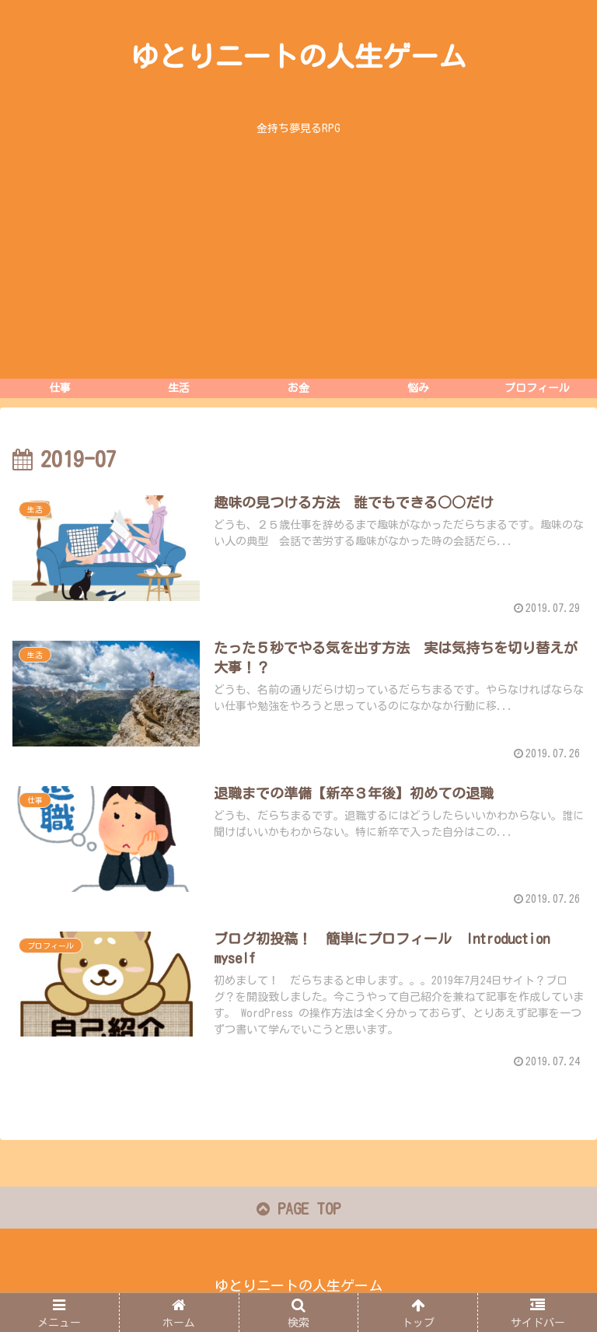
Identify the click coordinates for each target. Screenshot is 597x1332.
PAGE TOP (298, 1209)
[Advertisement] (298, 262)
